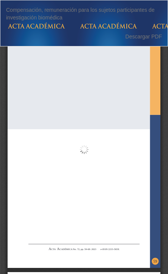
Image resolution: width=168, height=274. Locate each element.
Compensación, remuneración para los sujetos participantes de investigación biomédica (80, 14)
